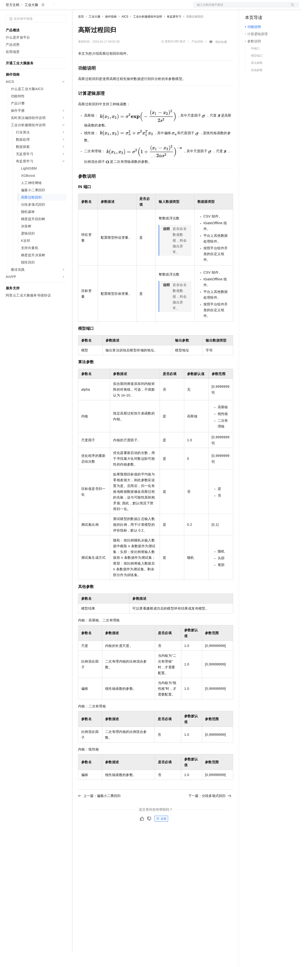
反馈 (161, 834)
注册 (273, 7)
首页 (81, 32)
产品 (62, 8)
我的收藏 (221, 57)
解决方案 (77, 8)
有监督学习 (174, 32)
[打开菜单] (7, 7)
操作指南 (111, 32)
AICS (125, 32)
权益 (92, 8)
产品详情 (197, 57)
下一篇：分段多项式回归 (209, 811)
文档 (240, 7)
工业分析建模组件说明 (147, 32)
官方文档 (12, 20)
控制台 (262, 7)
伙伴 (130, 8)
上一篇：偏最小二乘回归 (99, 811)
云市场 (117, 8)
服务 (142, 8)
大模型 (49, 8)
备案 (250, 7)
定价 (104, 8)
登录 (291, 7)
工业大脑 (31, 20)
